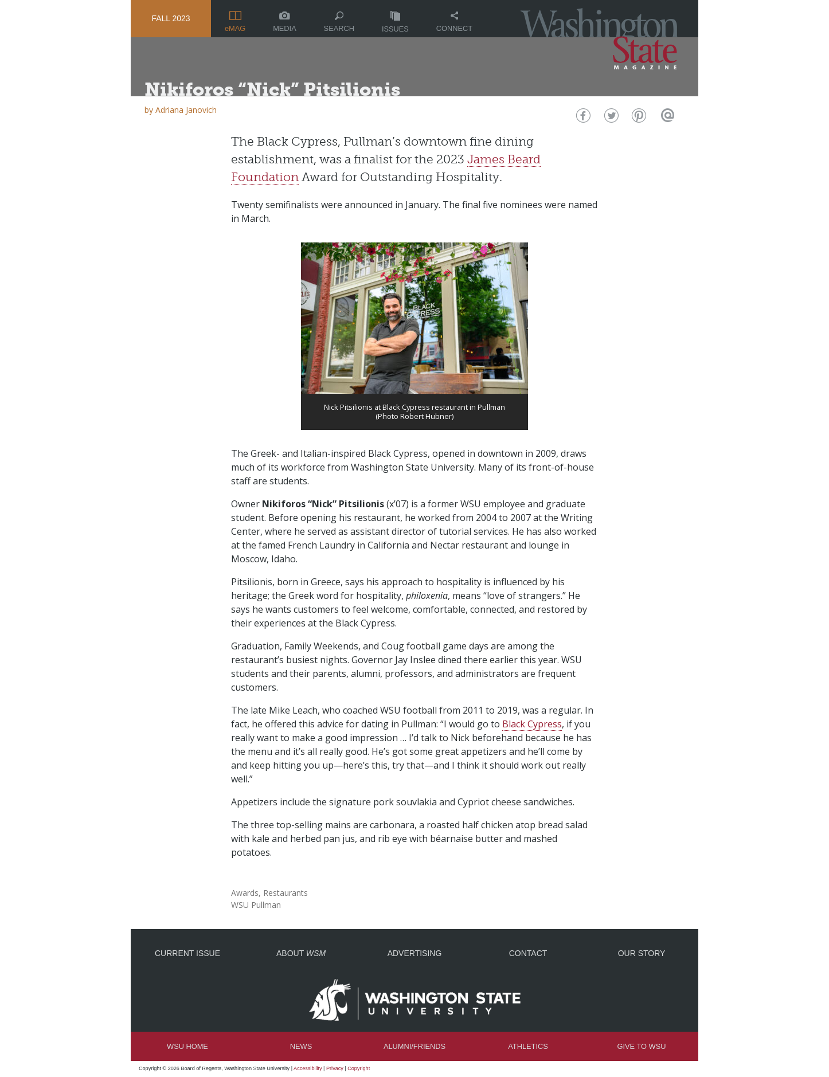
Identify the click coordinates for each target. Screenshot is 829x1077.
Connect (454, 22)
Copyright (358, 1068)
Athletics (528, 1046)
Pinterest (638, 118)
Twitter (610, 118)
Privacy (334, 1068)
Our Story (642, 953)
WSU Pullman (256, 904)
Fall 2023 (170, 18)
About (301, 953)
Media (284, 22)
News (301, 1046)
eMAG (235, 22)
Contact (528, 953)
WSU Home (187, 1046)
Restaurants (285, 892)
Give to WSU (641, 1046)
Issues (395, 22)
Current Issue (187, 953)
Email (666, 118)
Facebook (582, 118)
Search (339, 22)
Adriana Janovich (186, 109)
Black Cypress (532, 724)
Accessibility (308, 1068)
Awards (245, 892)
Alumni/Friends (414, 1046)
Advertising (415, 953)
